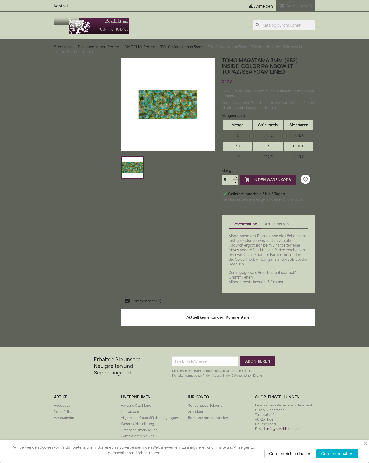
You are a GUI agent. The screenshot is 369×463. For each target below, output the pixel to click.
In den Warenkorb (268, 180)
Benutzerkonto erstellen (208, 417)
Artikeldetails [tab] (277, 224)
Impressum (130, 411)
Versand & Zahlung (136, 405)
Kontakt (61, 5)
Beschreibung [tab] (244, 224)
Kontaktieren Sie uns (138, 436)
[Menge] (227, 180)
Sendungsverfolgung (205, 405)
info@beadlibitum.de (283, 428)
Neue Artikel (63, 411)
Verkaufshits (64, 417)
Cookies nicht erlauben (290, 453)
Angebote (62, 405)
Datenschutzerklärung (139, 430)
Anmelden (196, 411)
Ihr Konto (198, 396)
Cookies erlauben (337, 453)
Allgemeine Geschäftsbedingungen (149, 417)
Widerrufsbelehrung (137, 424)
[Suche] (284, 25)
